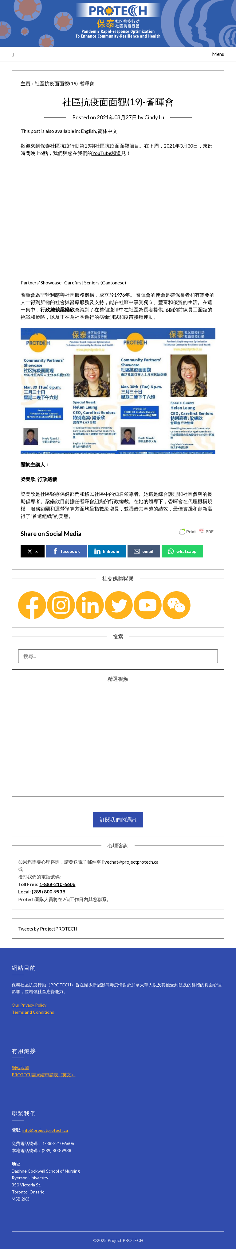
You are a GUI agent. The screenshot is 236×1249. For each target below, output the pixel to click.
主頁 (25, 83)
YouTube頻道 (106, 153)
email (143, 551)
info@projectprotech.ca (45, 1130)
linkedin (106, 551)
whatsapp (182, 551)
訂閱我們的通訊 (118, 819)
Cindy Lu (154, 117)
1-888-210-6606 (57, 884)
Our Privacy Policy (29, 1005)
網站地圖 (20, 1067)
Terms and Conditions (33, 1012)
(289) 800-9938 (48, 891)
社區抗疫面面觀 (112, 145)
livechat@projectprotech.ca (130, 862)
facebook (66, 551)
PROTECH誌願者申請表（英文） (43, 1074)
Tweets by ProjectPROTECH (47, 928)
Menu (218, 54)
